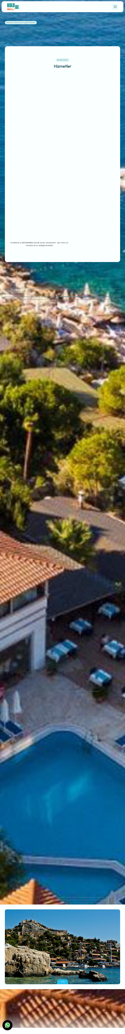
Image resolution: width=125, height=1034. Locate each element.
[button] (7, 951)
